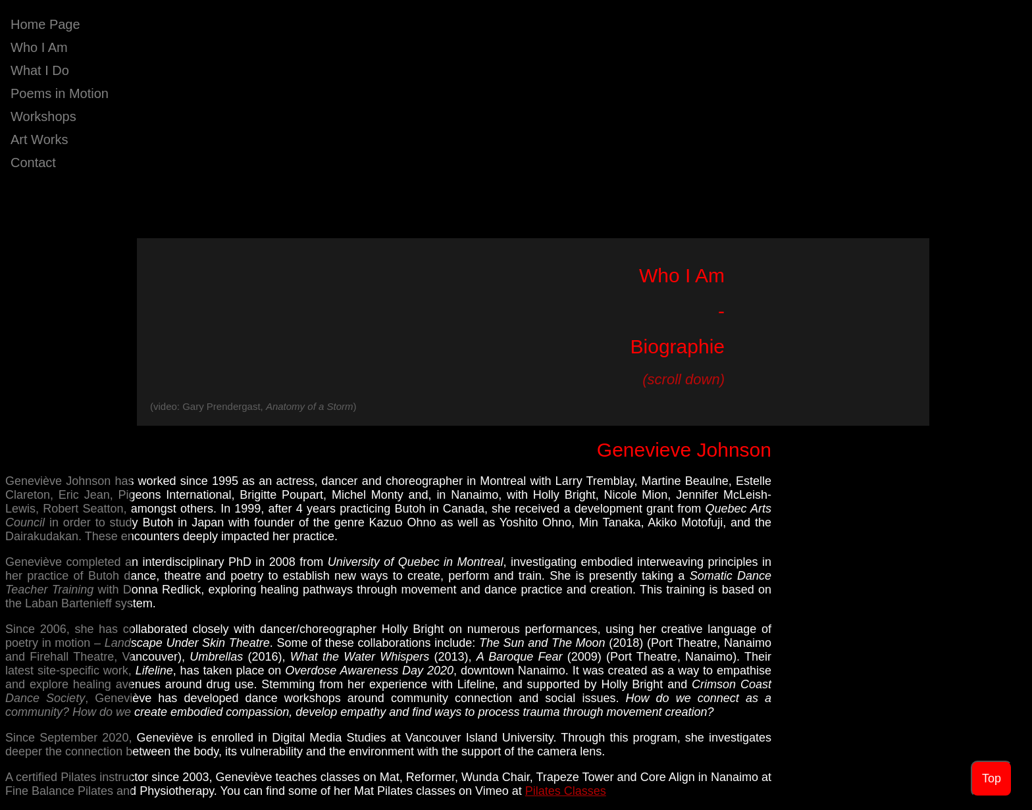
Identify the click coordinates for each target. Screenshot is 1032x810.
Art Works (39, 139)
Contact (33, 162)
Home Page (45, 24)
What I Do (40, 70)
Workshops (43, 116)
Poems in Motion (60, 93)
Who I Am (39, 47)
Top (991, 778)
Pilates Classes (565, 790)
